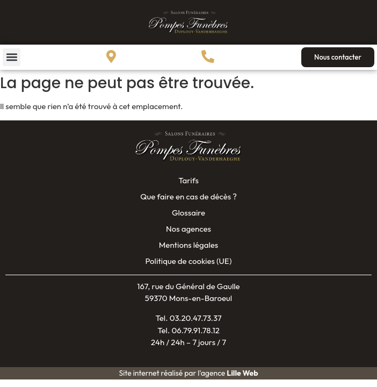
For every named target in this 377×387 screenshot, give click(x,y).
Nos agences (188, 229)
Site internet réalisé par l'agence (188, 373)
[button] (11, 57)
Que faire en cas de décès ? (188, 196)
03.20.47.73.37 (196, 318)
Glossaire (188, 212)
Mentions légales (188, 245)
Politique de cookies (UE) (188, 261)
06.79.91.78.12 (195, 330)
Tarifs (188, 180)
